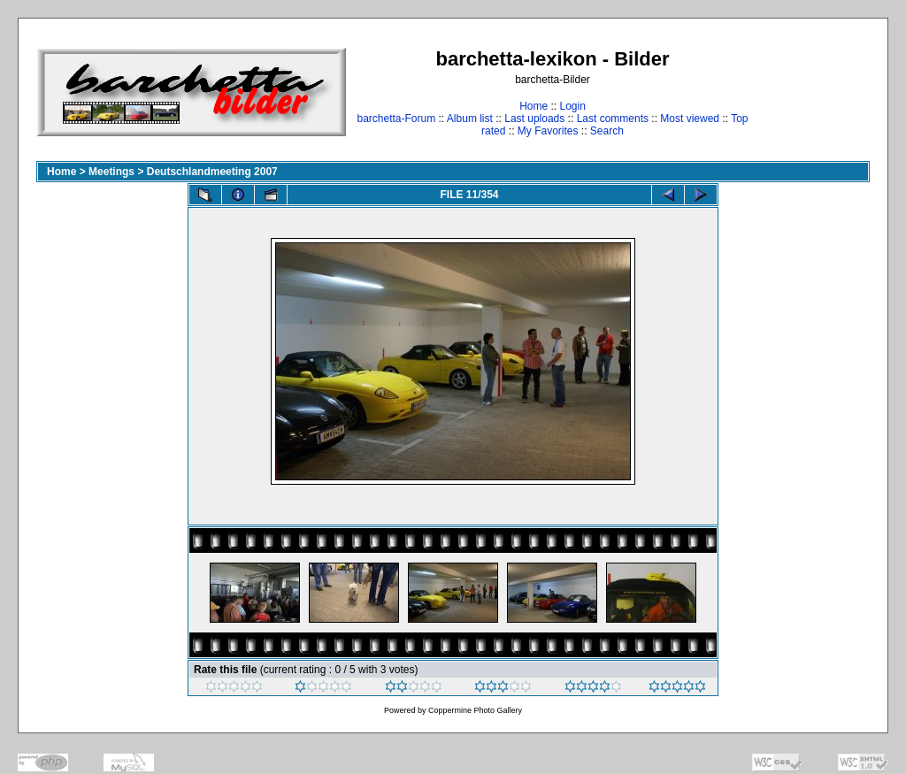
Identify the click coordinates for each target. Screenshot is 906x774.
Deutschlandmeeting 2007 (212, 171)
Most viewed (689, 118)
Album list (470, 118)
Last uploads (534, 118)
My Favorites (548, 131)
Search (607, 131)
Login (572, 106)
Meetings (111, 171)
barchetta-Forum (396, 118)
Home (533, 106)
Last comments (613, 118)
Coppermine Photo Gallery (475, 710)
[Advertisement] (814, 91)
